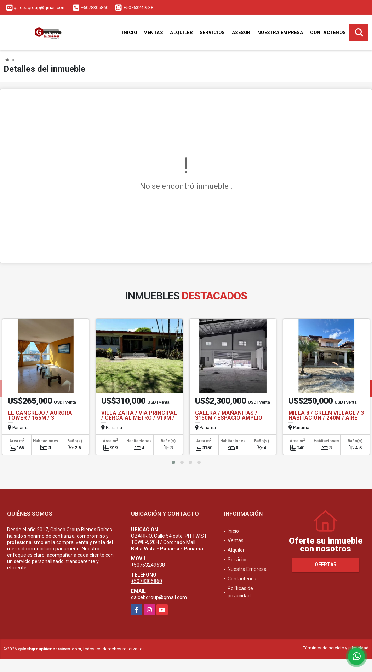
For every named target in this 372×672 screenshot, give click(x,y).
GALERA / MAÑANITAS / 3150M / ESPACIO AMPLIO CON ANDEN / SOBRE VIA (228, 418)
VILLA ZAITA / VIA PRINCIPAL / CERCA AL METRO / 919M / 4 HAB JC (139, 418)
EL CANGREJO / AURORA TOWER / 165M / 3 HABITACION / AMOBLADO (42, 418)
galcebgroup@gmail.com (159, 597)
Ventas (153, 32)
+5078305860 (94, 7)
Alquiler (181, 32)
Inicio (129, 32)
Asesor (241, 32)
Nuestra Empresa (280, 32)
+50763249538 (138, 7)
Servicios (212, 32)
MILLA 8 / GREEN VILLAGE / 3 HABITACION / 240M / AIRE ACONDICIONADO (326, 418)
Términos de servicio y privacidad (335, 647)
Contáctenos (328, 32)
